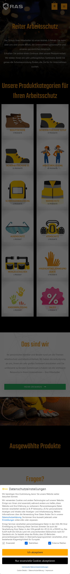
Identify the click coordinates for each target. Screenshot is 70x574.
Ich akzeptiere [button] (35, 550)
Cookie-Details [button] (22, 568)
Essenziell (8, 541)
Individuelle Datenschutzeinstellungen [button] (35, 565)
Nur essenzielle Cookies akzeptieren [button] (35, 558)
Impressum (49, 568)
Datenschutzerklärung (11, 515)
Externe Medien (57, 541)
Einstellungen (8, 517)
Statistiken (31, 541)
